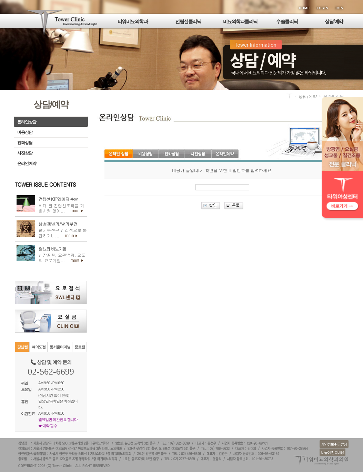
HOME (304, 8)
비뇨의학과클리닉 (240, 21)
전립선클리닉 (188, 21)
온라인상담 (26, 122)
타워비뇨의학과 (133, 21)
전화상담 (24, 142)
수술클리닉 (287, 21)
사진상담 (24, 153)
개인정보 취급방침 (334, 444)
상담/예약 (334, 21)
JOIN (339, 8)
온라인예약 (26, 163)
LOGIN (322, 8)
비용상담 (24, 132)
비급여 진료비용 (332, 452)
